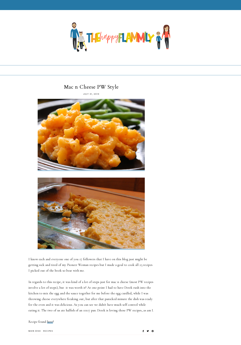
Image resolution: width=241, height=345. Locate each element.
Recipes (48, 331)
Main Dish (34, 331)
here (50, 322)
